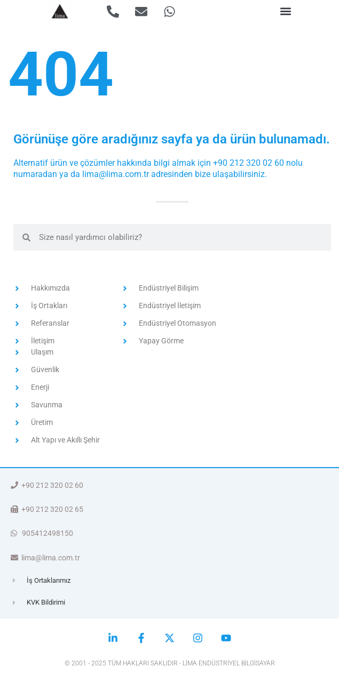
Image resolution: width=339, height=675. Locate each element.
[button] (286, 11)
